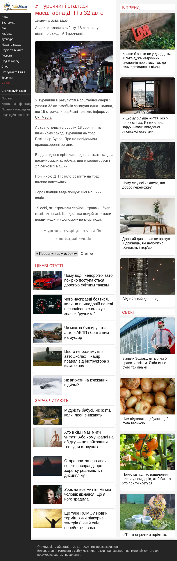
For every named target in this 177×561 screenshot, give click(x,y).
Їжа (4, 28)
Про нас (7, 98)
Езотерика (8, 22)
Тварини (7, 77)
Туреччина (53, 231)
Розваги (7, 55)
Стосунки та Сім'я (13, 72)
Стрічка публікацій (14, 90)
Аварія (86, 238)
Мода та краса (11, 44)
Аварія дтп (73, 231)
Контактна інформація (17, 104)
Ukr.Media (43, 117)
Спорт (6, 66)
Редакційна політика (16, 115)
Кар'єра (7, 33)
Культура (7, 39)
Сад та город (10, 61)
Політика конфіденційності (20, 109)
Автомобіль (94, 231)
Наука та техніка (12, 50)
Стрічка (87, 253)
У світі (6, 83)
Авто (5, 17)
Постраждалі (67, 238)
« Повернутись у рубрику (56, 253)
